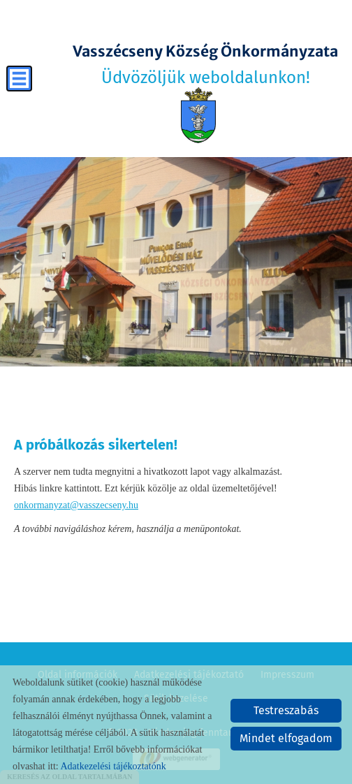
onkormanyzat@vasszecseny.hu (76, 505)
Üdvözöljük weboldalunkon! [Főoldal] (205, 64)
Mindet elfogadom (286, 738)
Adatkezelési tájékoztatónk (113, 766)
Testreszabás (286, 710)
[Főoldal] (198, 115)
